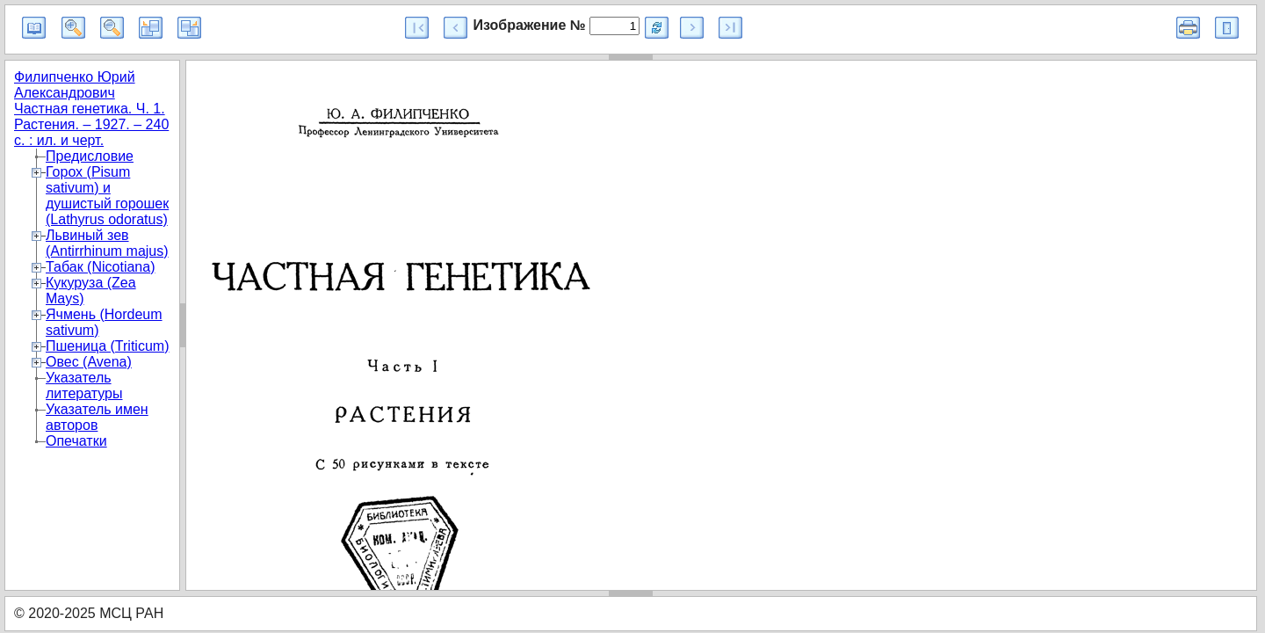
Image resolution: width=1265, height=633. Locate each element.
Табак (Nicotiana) (100, 266)
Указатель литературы (84, 385)
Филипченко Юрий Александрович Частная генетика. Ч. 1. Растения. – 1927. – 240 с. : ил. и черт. (91, 108)
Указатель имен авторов (97, 417)
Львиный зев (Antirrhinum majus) (107, 243)
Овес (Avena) (89, 361)
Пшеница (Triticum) (107, 345)
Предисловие (90, 156)
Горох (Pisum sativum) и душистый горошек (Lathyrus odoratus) (107, 195)
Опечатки (76, 440)
